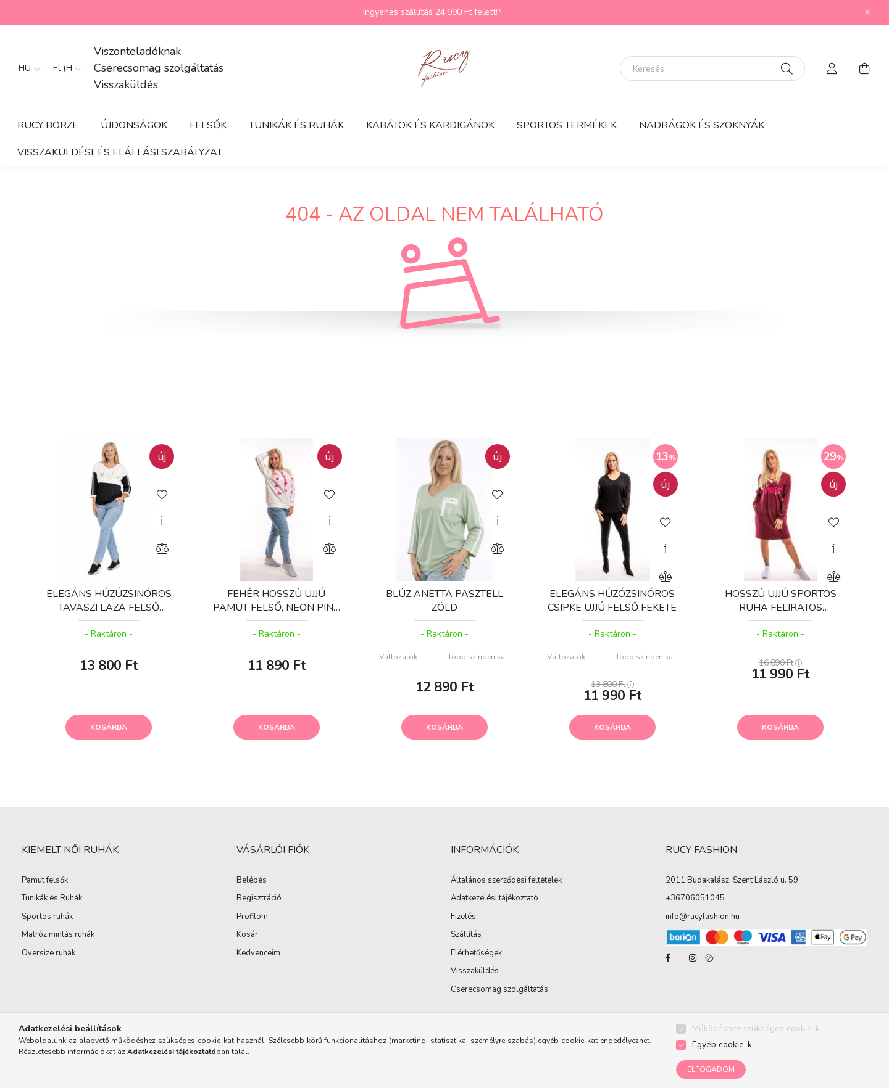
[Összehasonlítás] (161, 549)
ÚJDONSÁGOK (134, 125)
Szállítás (466, 935)
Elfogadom (711, 1069)
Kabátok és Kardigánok (430, 125)
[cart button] (864, 68)
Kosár (247, 935)
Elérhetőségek (476, 953)
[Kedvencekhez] (161, 493)
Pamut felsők (45, 881)
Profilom (252, 917)
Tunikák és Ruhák (296, 125)
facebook (668, 958)
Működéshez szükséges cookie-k (756, 1028)
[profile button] (832, 68)
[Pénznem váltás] (64, 68)
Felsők (208, 125)
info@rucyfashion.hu (703, 916)
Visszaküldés (126, 84)
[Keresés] (712, 68)
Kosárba (108, 727)
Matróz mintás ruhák (58, 935)
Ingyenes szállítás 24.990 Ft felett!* (432, 12)
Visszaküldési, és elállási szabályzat (119, 152)
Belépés (251, 881)
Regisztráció (259, 899)
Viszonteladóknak (137, 51)
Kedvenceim (258, 953)
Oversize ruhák (48, 953)
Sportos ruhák (47, 917)
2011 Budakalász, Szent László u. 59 (732, 880)
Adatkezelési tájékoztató (494, 899)
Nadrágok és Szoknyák (701, 125)
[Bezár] (867, 12)
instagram (692, 958)
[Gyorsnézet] (161, 521)
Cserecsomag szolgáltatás (158, 67)
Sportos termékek (567, 125)
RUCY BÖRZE (47, 125)
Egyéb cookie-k (722, 1044)
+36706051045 (695, 898)
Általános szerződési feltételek (506, 881)
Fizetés (463, 917)
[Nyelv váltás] (26, 68)
